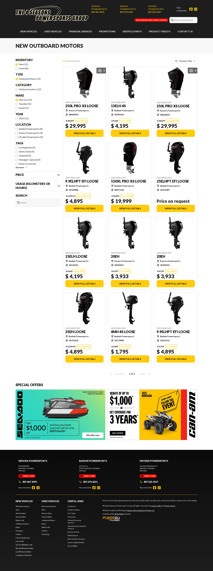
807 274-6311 (126, 12)
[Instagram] (195, 9)
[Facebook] (191, 9)
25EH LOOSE (75, 332)
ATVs (18, 510)
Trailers (19, 534)
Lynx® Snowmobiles (23, 552)
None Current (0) (27, 163)
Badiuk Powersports (128, 7)
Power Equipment (23, 538)
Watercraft (20, 520)
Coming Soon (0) (27, 147)
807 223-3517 (154, 12)
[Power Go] (129, 518)
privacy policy (156, 506)
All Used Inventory (49, 506)
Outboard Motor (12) (30, 78)
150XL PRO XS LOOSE (128, 181)
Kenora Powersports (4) (31, 132)
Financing (45, 534)
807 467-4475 (97, 12)
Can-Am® (19, 541)
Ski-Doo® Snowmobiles (25, 548)
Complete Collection (24, 555)
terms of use (170, 506)
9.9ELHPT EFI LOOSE (81, 181)
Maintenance (73, 535)
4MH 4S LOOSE (123, 332)
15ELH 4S (118, 106)
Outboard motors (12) (30, 89)
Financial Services (80, 31)
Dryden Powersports (156, 7)
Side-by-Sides (21, 513)
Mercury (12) (25, 99)
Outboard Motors (22, 524)
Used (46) (24, 68)
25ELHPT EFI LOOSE (173, 181)
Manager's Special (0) (29, 159)
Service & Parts (132, 31)
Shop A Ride (119, 514)
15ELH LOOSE (76, 256)
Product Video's (159, 31)
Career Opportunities (76, 542)
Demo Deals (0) (26, 151)
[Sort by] (185, 61)
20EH (115, 256)
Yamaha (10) (25, 103)
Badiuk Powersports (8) (31, 128)
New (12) (23, 64)
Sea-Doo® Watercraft (24, 545)
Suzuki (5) (24, 107)
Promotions (107, 31)
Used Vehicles (53, 31)
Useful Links (75, 501)
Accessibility (72, 546)
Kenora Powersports (99, 7)
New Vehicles (28, 31)
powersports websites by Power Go (140, 510)
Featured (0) (25, 155)
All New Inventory (22, 506)
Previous (116, 374)
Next (145, 374)
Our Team (71, 513)
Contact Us (185, 31)
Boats (18, 527)
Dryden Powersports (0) (31, 137)
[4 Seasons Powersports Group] (52, 14)
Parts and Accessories (76, 539)
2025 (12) (24, 118)
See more (21, 167)
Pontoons (19, 531)
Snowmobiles (21, 517)
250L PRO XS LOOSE (81, 106)
